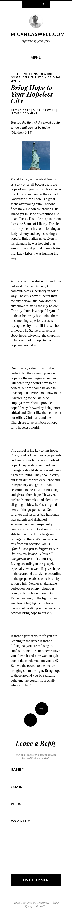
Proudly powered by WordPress (31, 903)
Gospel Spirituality (27, 77)
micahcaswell (44, 110)
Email (18, 787)
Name (17, 769)
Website (19, 804)
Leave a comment (24, 113)
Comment (20, 821)
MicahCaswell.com (38, 34)
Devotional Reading (37, 74)
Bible (15, 74)
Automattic (40, 906)
